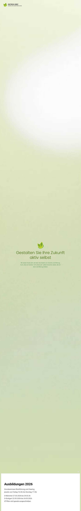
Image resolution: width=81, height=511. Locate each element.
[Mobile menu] (77, 4)
